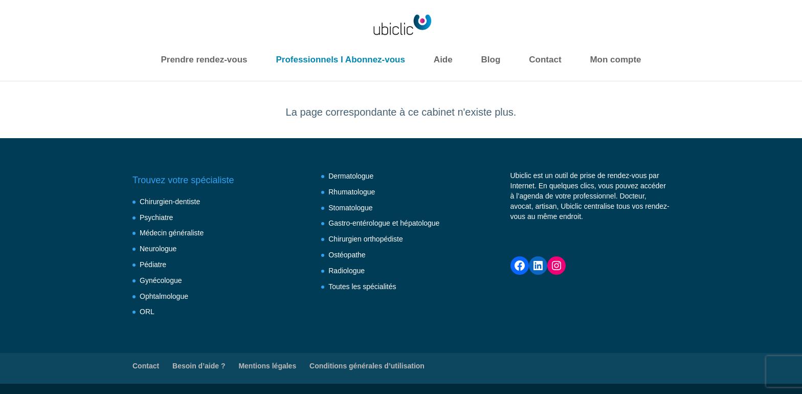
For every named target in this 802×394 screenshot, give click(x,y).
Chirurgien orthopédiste (365, 239)
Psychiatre (156, 217)
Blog (491, 59)
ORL (147, 312)
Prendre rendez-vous (204, 59)
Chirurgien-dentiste (170, 202)
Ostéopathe (346, 255)
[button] (20, 373)
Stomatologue (350, 208)
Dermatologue (350, 176)
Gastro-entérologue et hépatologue (383, 223)
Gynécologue (161, 280)
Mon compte (615, 59)
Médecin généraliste (172, 233)
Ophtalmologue (164, 296)
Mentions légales (267, 366)
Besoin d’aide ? (198, 366)
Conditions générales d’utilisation (367, 366)
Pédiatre (153, 264)
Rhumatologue (351, 192)
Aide (443, 59)
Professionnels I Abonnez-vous (340, 59)
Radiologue (346, 271)
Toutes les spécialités (362, 286)
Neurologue (158, 249)
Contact (545, 59)
